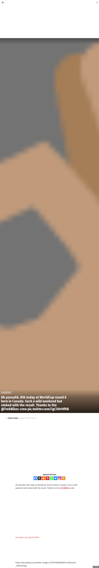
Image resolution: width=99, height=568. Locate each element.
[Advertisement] (49, 21)
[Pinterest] (47, 478)
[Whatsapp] (51, 478)
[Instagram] (59, 478)
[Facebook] (35, 478)
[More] (63, 478)
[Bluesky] (55, 478)
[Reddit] (43, 478)
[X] (39, 478)
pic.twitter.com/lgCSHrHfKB (27, 537)
